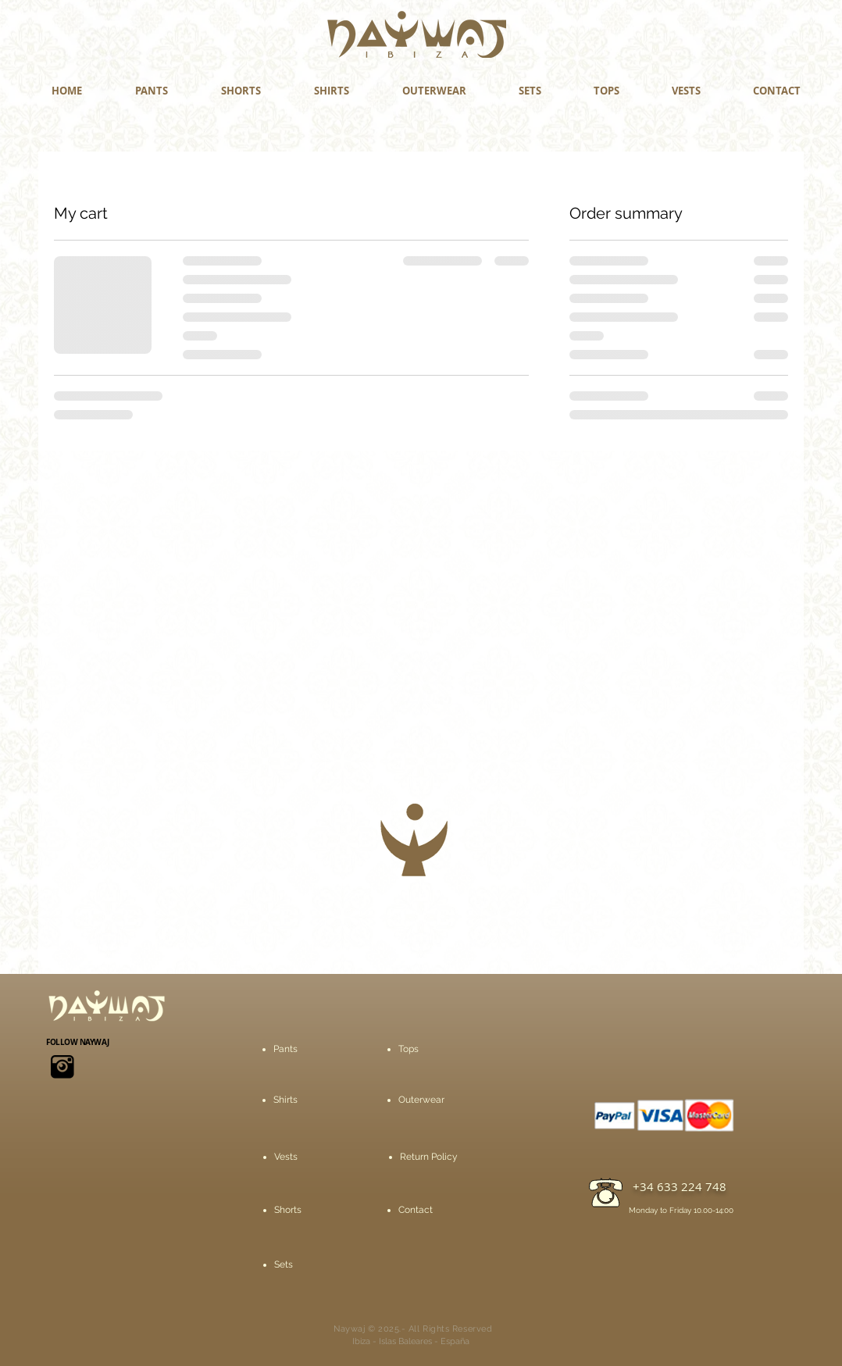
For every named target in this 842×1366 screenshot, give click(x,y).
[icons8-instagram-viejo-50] (62, 1067)
